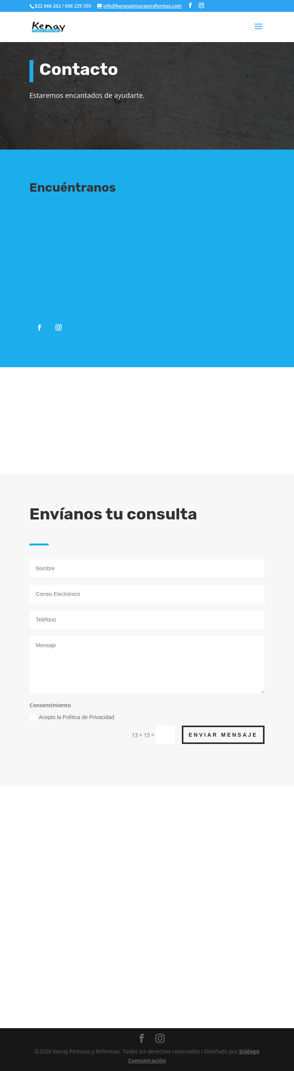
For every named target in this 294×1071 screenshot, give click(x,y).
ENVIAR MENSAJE (223, 735)
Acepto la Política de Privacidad (71, 717)
